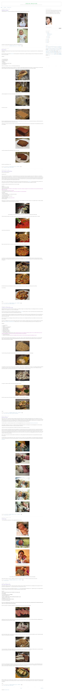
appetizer (47, 46)
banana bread (12, 53)
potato (60, 50)
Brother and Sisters (5, 417)
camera (46, 47)
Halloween (55, 49)
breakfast (5, 167)
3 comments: (19, 412)
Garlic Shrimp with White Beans (7, 171)
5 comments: (18, 166)
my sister (22, 311)
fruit (50, 49)
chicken (49, 47)
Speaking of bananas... (5, 10)
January (48, 37)
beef (53, 46)
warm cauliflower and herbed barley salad (9, 321)
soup (58, 52)
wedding (59, 53)
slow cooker (55, 52)
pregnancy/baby (6, 580)
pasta (52, 50)
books (57, 46)
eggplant (54, 48)
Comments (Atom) (7, 689)
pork (10, 685)
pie (55, 50)
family (56, 48)
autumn (49, 46)
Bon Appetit (29, 181)
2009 (47, 42)
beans (51, 46)
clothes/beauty (58, 47)
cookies (46, 48)
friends (48, 49)
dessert (8, 167)
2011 (47, 40)
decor (48, 48)
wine (48, 55)
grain (52, 49)
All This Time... (4, 518)
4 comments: (19, 684)
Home (1, 7)
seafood (47, 52)
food (10, 167)
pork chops (18, 588)
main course (7, 413)
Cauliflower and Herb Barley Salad (7, 307)
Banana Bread (4, 49)
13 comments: (18, 514)
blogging (55, 46)
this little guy (3, 439)
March (48, 36)
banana (7, 11)
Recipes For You (9, 7)
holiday (58, 49)
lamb (60, 49)
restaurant (59, 51)
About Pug (5, 7)
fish (58, 48)
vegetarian (16, 413)
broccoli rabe (18, 679)
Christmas (55, 47)
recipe (13, 167)
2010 (47, 41)
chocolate (52, 47)
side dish (13, 413)
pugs (51, 51)
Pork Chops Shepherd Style (6, 584)
